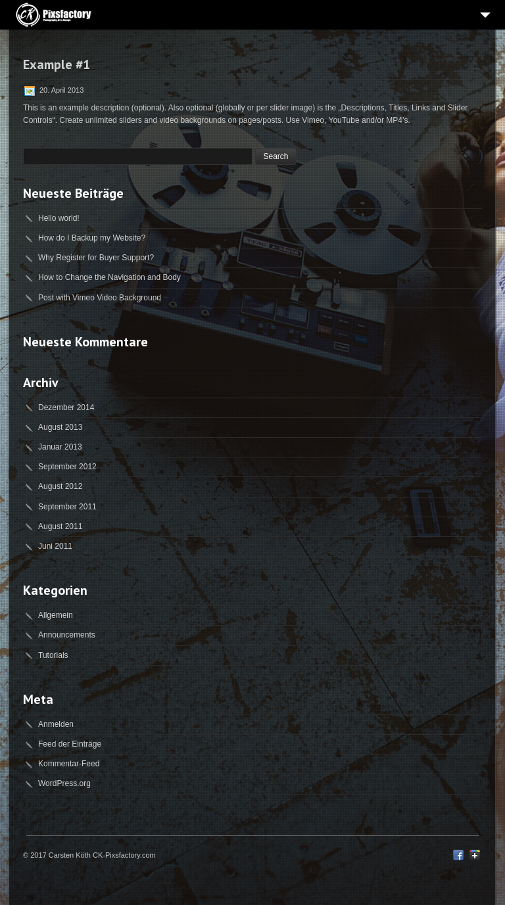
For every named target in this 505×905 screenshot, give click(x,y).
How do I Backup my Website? (91, 238)
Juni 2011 (55, 546)
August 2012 (60, 486)
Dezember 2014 (66, 407)
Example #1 (56, 64)
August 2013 (60, 427)
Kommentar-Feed (68, 763)
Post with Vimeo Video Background (99, 297)
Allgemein (55, 615)
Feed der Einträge (69, 744)
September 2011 (67, 506)
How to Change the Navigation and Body (109, 277)
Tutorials (53, 655)
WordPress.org (64, 783)
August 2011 (60, 526)
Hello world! (59, 218)
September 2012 (67, 466)
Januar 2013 (60, 447)
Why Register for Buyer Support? (96, 257)
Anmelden (56, 724)
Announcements (66, 634)
